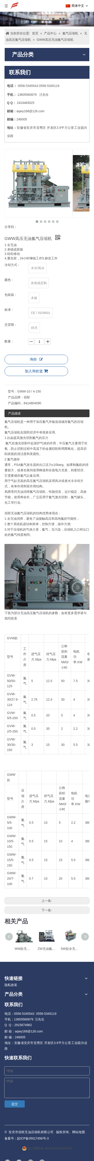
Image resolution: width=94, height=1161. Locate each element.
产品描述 (14, 413)
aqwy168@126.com (30, 111)
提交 (14, 1104)
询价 (36, 359)
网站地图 (78, 1132)
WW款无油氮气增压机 (24, 948)
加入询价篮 (36, 371)
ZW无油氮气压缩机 (47, 948)
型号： (12, 391)
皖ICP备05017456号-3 (33, 1138)
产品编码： (16, 403)
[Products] (47, 19)
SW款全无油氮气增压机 (70, 948)
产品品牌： (16, 397)
